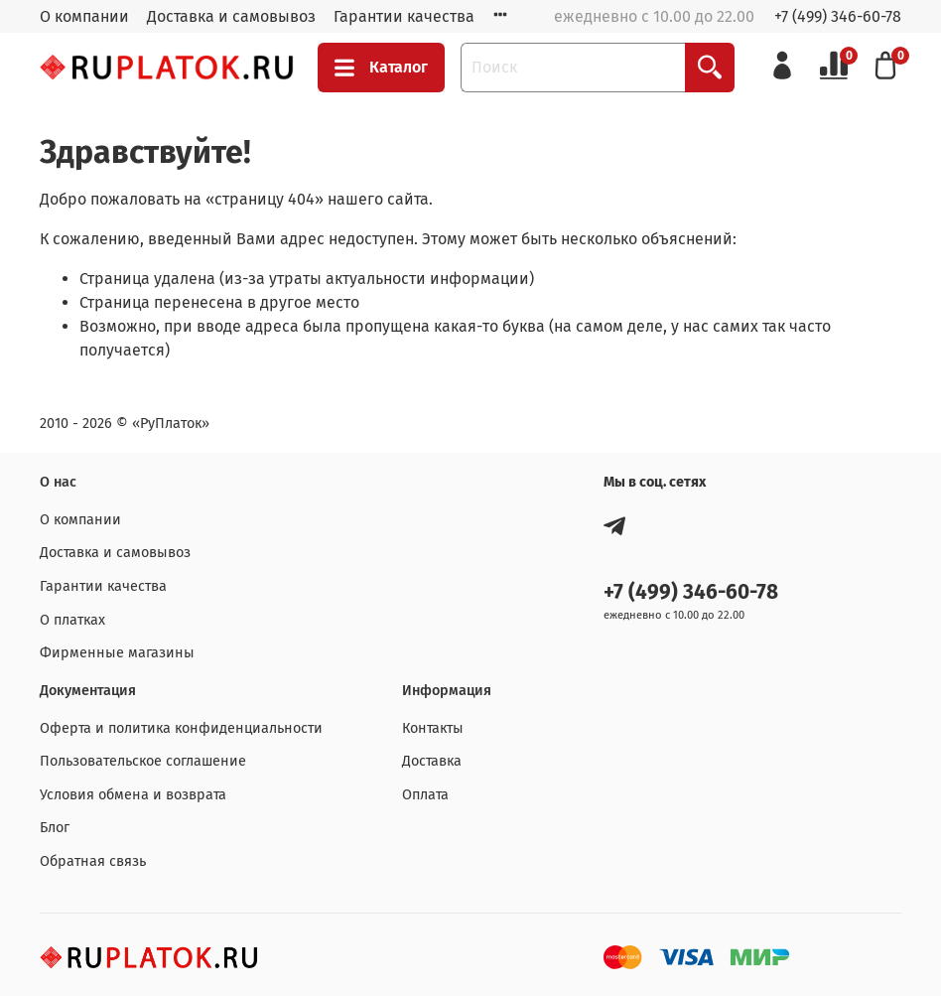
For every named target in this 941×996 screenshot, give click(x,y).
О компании (84, 16)
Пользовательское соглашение (143, 761)
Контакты (433, 728)
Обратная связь (93, 861)
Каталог (381, 67)
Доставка (432, 761)
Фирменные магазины (117, 652)
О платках (72, 620)
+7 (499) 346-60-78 (837, 16)
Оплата (425, 794)
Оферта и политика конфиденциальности (181, 728)
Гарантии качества (404, 16)
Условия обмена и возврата (133, 794)
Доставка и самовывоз (231, 16)
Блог (54, 827)
